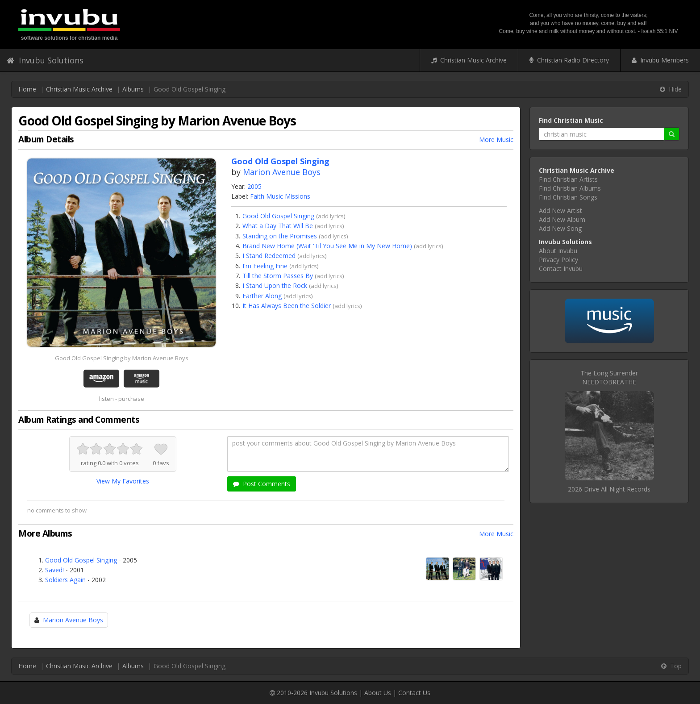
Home (27, 89)
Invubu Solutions (45, 60)
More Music (496, 139)
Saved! (54, 570)
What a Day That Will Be (277, 225)
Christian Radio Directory (569, 60)
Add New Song (560, 228)
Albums (133, 89)
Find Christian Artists (568, 179)
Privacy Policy (558, 259)
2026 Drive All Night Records (609, 489)
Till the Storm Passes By (277, 275)
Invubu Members (660, 60)
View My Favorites (122, 481)
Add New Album (562, 219)
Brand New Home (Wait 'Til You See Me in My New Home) (327, 246)
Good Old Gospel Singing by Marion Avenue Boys (121, 358)
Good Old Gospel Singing (278, 216)
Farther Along (262, 296)
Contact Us (414, 692)
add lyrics (331, 216)
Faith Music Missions (280, 196)
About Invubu (558, 250)
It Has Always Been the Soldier (286, 305)
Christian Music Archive (469, 60)
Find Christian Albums (570, 188)
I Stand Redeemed (269, 255)
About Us (377, 692)
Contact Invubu (561, 268)
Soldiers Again (65, 579)
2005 (254, 186)
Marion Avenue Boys (282, 172)
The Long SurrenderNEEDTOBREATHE (609, 377)
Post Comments (261, 483)
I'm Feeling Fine (265, 266)
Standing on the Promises (279, 236)
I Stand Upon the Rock (274, 285)
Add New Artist (560, 210)
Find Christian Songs (568, 197)
